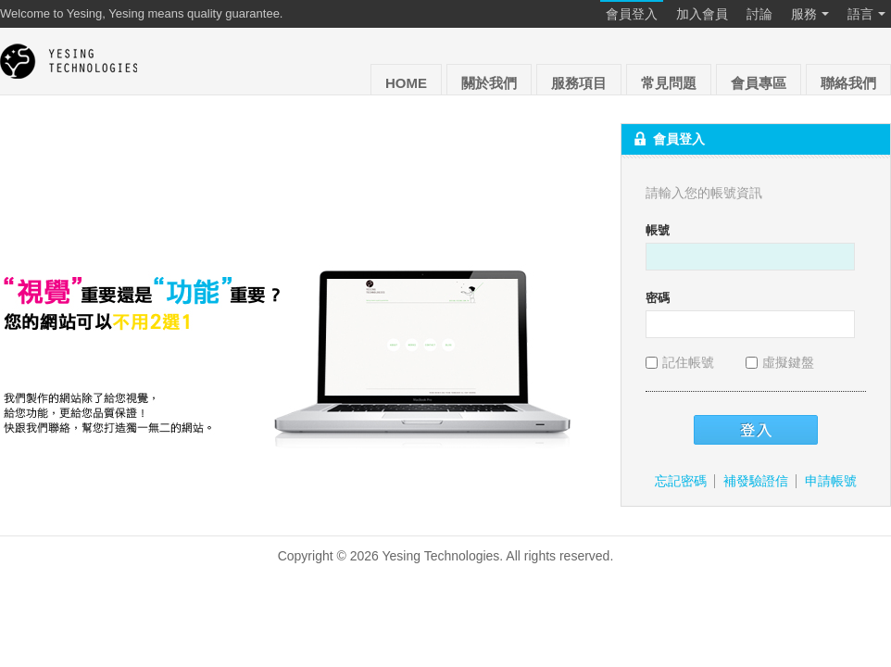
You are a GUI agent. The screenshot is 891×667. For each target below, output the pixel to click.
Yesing (69, 61)
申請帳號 (831, 480)
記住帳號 (682, 362)
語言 (866, 14)
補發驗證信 (755, 480)
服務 (810, 14)
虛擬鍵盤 (780, 362)
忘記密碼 (681, 480)
